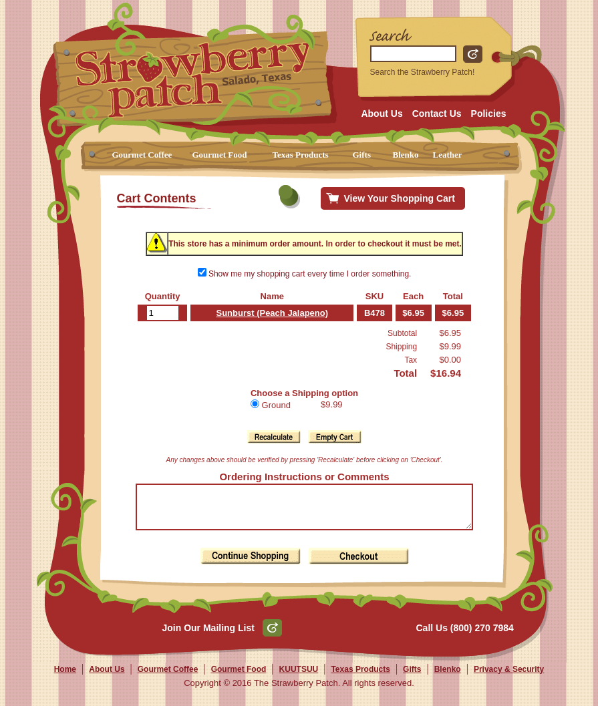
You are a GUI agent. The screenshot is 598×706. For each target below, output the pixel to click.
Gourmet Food (219, 155)
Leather (447, 155)
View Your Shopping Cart (399, 198)
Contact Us (437, 113)
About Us (381, 113)
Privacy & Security (509, 677)
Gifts (362, 155)
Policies (488, 113)
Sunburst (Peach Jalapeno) (268, 313)
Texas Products (301, 155)
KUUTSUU (299, 677)
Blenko (406, 155)
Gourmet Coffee (142, 155)
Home (65, 677)
